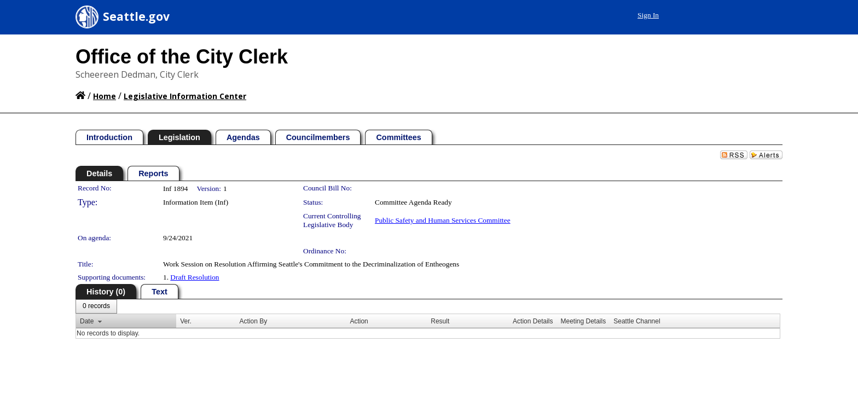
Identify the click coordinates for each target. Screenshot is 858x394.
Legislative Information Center (185, 96)
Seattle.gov (136, 16)
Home (104, 96)
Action (359, 321)
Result (440, 321)
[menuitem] (96, 306)
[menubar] (96, 306)
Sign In (757, 15)
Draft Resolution (194, 277)
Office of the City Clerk (182, 56)
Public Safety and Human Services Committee (443, 220)
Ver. (186, 321)
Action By (253, 321)
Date (87, 321)
